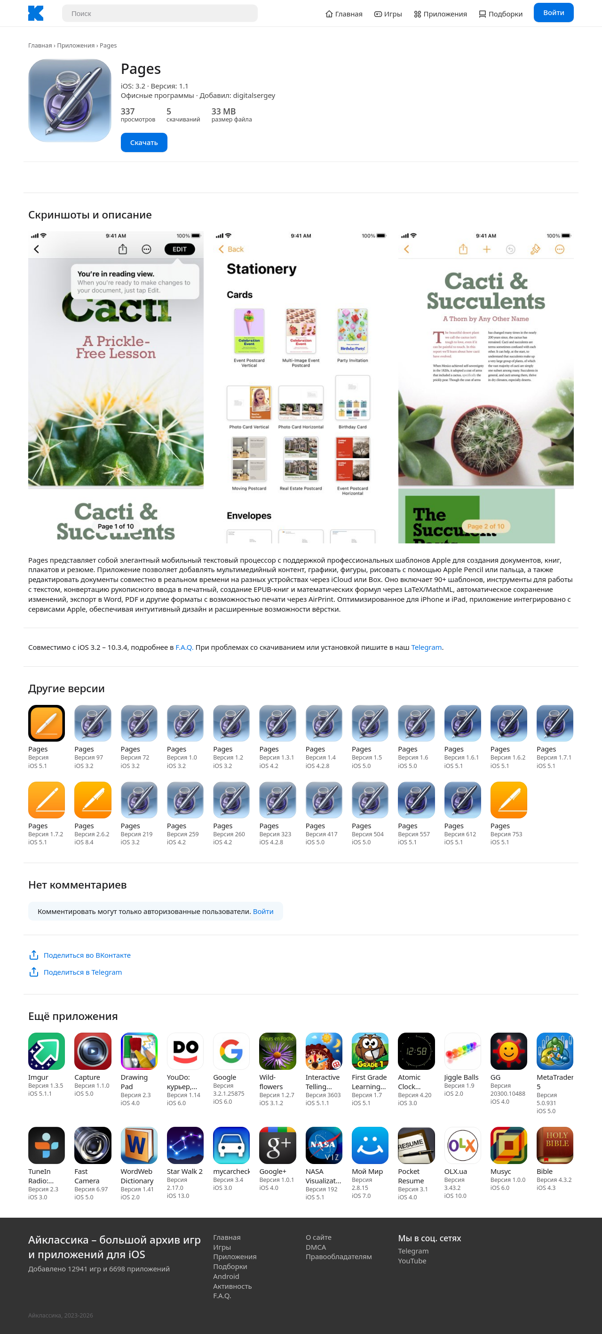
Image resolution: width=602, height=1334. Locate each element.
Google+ (272, 1171)
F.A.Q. (184, 647)
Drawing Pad (134, 1081)
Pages (38, 748)
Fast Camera (86, 1175)
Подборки (230, 1266)
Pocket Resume (411, 1175)
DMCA (316, 1247)
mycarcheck (231, 1171)
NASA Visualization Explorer (324, 1175)
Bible (545, 1171)
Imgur (38, 1077)
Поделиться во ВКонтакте (87, 955)
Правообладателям (339, 1256)
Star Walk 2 (185, 1171)
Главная (40, 45)
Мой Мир (367, 1171)
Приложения (76, 45)
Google (224, 1077)
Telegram (426, 647)
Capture (87, 1077)
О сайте (319, 1237)
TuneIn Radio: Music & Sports (41, 1175)
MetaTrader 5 (555, 1081)
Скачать (144, 142)
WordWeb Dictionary (137, 1175)
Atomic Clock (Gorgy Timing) (410, 1081)
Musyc (501, 1171)
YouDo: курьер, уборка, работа (179, 1081)
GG (495, 1077)
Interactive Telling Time (323, 1081)
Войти (553, 12)
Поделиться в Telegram (83, 972)
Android (226, 1276)
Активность (232, 1286)
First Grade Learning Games (369, 1081)
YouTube (412, 1260)
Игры (222, 1247)
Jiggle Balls (461, 1077)
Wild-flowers (271, 1081)
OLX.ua (455, 1171)
